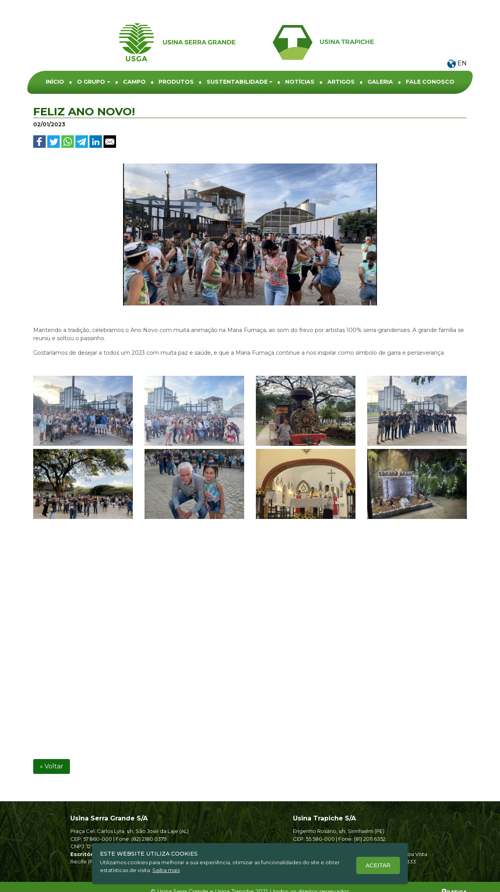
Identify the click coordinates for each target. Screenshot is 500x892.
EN (457, 50)
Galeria (380, 68)
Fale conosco (430, 68)
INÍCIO (55, 68)
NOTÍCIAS (299, 68)
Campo (134, 68)
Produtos (176, 68)
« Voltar (51, 756)
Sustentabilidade (237, 68)
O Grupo (91, 68)
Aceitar (378, 865)
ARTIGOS (341, 68)
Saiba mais (166, 870)
